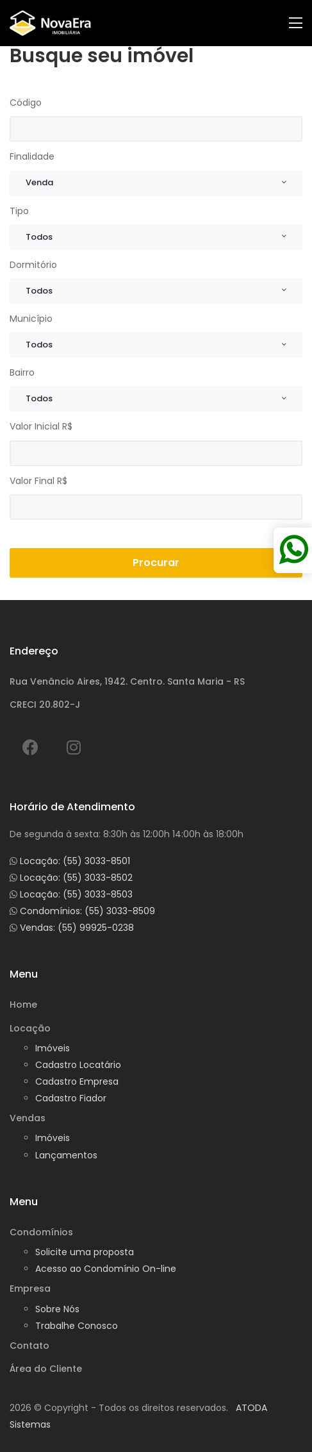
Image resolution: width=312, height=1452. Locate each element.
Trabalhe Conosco (76, 1325)
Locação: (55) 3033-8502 (76, 877)
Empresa (30, 1288)
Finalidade (32, 156)
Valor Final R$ (38, 480)
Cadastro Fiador (70, 1098)
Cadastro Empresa (77, 1081)
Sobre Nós (57, 1309)
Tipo (19, 210)
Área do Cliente (46, 1368)
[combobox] (156, 183)
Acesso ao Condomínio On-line (105, 1268)
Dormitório (33, 264)
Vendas (27, 1118)
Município (31, 318)
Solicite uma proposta (84, 1252)
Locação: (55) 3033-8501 (75, 861)
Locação (30, 1028)
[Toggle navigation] (295, 23)
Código (26, 102)
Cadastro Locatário (78, 1064)
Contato (29, 1345)
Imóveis (52, 1048)
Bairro (22, 372)
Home (23, 1004)
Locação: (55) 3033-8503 (76, 894)
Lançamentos (66, 1155)
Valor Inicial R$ (41, 426)
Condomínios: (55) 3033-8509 (87, 911)
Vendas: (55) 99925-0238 (77, 927)
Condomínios (41, 1232)
